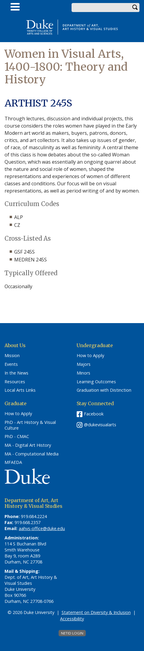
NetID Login (72, 633)
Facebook (94, 414)
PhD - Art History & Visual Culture (30, 425)
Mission (12, 355)
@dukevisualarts (100, 424)
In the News (16, 373)
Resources (15, 381)
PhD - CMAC (17, 436)
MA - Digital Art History (28, 445)
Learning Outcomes (96, 381)
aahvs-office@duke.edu (42, 528)
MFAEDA (13, 462)
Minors (83, 373)
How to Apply (90, 355)
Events (11, 364)
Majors (84, 364)
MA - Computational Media (32, 454)
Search (134, 7)
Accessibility (72, 619)
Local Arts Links (20, 390)
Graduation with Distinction (104, 390)
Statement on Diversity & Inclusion (96, 612)
